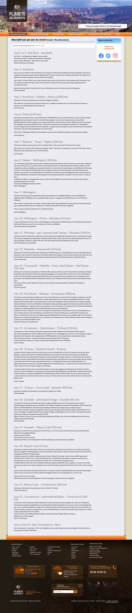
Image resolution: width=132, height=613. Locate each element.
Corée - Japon (16, 547)
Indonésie (14, 549)
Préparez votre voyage (95, 546)
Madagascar (15, 554)
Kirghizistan (15, 552)
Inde (49, 554)
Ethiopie (50, 552)
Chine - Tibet (33, 549)
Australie (32, 547)
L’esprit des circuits (94, 550)
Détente (73, 549)
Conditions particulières (112, 602)
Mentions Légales (100, 601)
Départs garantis (76, 34)
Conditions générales (112, 601)
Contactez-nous (93, 553)
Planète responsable (94, 552)
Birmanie (50, 549)
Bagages (66, 576)
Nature (73, 554)
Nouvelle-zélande (40, 45)
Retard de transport (69, 572)
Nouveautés (58, 34)
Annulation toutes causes (70, 571)
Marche (73, 558)
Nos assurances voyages (96, 557)
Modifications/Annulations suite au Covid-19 (83, 601)
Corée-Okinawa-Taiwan (54, 547)
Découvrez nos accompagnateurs (98, 548)
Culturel (73, 552)
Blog (118, 34)
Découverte (74, 547)
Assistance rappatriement (70, 574)
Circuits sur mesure (39, 34)
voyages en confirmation (100, 34)
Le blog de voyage (94, 555)
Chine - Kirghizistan (35, 554)
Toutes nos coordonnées (108, 48)
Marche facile (75, 550)
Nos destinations (18, 34)
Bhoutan (14, 550)
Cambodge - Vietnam (35, 552)
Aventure (73, 556)
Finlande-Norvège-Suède (54, 550)
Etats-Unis (32, 550)
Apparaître (38, 601)
